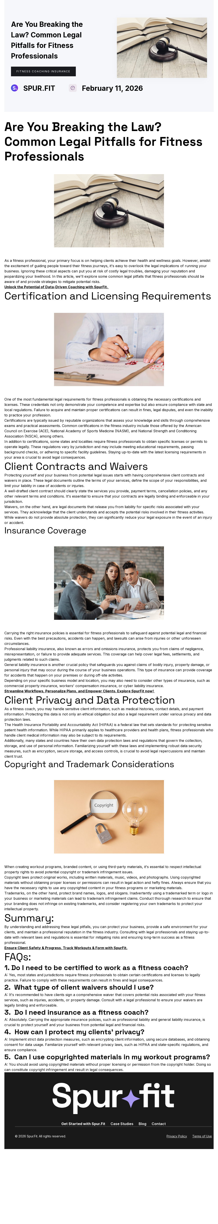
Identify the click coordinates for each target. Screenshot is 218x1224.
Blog (142, 1124)
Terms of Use (202, 1136)
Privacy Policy (177, 1136)
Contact (159, 1124)
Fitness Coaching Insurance (43, 71)
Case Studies (122, 1124)
